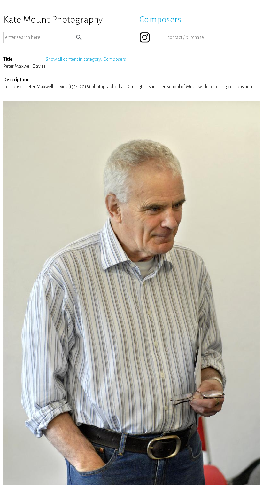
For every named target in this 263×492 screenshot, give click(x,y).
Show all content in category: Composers (86, 59)
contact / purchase (185, 37)
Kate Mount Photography (53, 19)
